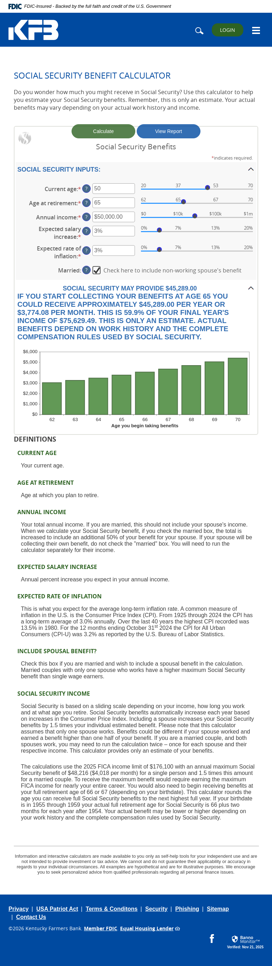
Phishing (187, 909)
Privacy (18, 909)
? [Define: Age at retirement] (86, 202)
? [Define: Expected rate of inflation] (86, 250)
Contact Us (31, 917)
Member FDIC (100, 928)
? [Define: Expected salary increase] (86, 231)
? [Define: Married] (86, 269)
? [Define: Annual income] (86, 216)
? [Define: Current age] (86, 188)
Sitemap (218, 909)
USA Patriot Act (57, 909)
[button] (136, 169)
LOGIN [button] (227, 30)
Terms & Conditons (111, 909)
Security (156, 909)
